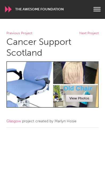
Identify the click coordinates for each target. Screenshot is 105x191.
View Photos (79, 98)
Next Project (89, 33)
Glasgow (13, 121)
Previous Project (19, 33)
